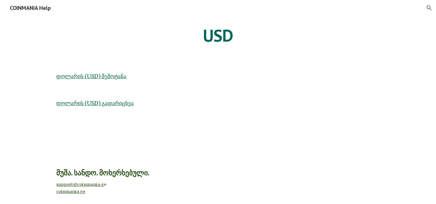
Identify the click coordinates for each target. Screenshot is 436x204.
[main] (218, 35)
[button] (429, 8)
